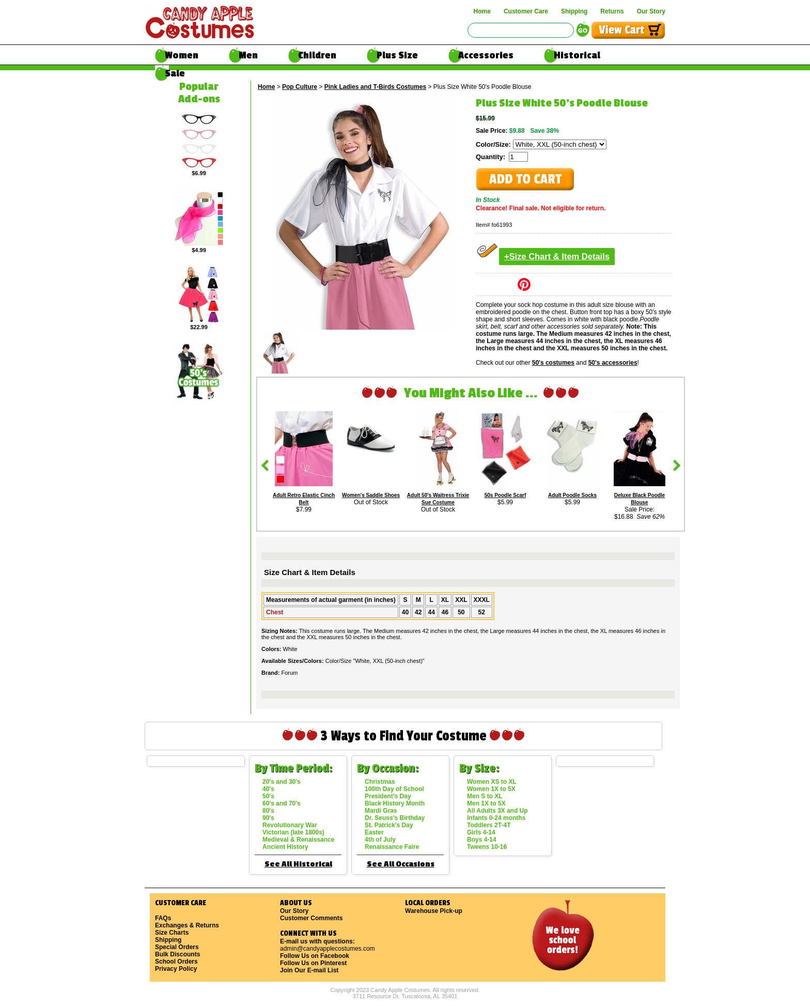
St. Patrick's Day (389, 825)
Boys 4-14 (481, 839)
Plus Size (397, 55)
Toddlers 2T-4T (488, 825)
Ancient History (285, 846)
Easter (374, 832)
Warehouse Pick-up (433, 911)
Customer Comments (311, 918)
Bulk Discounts (177, 954)
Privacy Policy (176, 968)
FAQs (163, 918)
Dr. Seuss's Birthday (395, 818)
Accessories (485, 55)
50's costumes (553, 362)
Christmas (380, 781)
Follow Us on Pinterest (313, 963)
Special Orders (177, 947)
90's (268, 818)
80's (268, 810)
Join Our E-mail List (309, 970)
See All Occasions (400, 864)
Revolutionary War (289, 825)
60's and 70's (281, 803)
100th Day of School (394, 789)
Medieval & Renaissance (298, 839)
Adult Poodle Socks (572, 495)
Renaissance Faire (392, 846)
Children (317, 55)
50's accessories (612, 362)
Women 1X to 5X (491, 789)
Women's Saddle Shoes (371, 495)
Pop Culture (299, 86)
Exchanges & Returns (187, 925)
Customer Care (526, 11)
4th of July (380, 839)
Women (181, 55)
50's (268, 796)
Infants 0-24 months (496, 818)
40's (268, 789)
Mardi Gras (381, 810)
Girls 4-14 (481, 832)
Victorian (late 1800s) (293, 832)
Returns (612, 11)
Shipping (574, 11)
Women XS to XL (492, 781)
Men (248, 55)
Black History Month (395, 803)
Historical (577, 55)
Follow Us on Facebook (314, 955)
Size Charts (172, 932)
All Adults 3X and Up (497, 810)
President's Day (388, 796)
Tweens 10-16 (487, 846)
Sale (175, 73)
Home (482, 11)
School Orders (176, 961)
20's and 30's (281, 781)
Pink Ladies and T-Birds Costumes (375, 86)
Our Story (651, 11)
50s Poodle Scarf (505, 495)
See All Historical (298, 864)
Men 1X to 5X (486, 803)
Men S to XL (485, 796)
